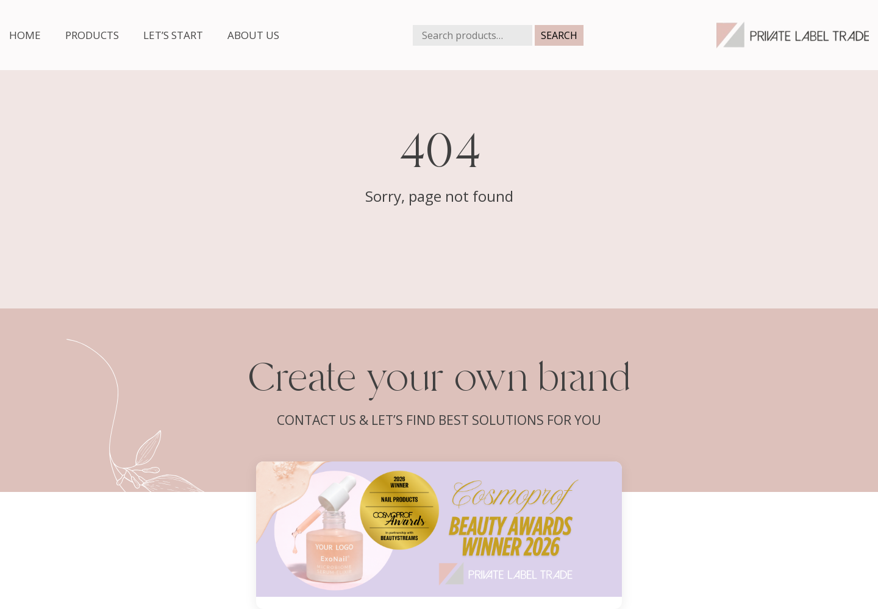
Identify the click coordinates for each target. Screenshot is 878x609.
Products (92, 35)
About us (253, 35)
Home (25, 35)
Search (559, 35)
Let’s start (173, 35)
